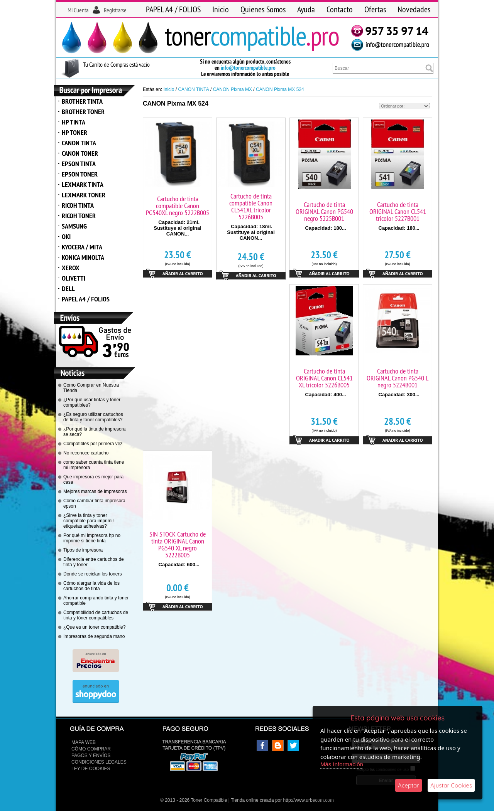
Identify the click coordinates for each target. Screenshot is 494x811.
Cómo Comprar (91, 749)
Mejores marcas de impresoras (95, 491)
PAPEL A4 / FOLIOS (173, 9)
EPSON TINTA (79, 163)
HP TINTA (73, 122)
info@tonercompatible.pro (248, 67)
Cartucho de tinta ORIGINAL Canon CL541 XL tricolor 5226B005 (324, 378)
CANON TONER (80, 153)
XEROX (71, 267)
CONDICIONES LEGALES (99, 762)
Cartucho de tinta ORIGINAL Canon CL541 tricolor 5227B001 (397, 211)
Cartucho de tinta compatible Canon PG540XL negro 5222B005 (177, 205)
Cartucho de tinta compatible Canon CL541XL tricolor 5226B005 (250, 206)
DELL (68, 288)
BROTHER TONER (83, 111)
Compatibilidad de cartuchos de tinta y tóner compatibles (95, 615)
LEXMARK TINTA (82, 184)
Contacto (340, 9)
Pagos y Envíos (90, 755)
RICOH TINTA (78, 205)
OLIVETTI (73, 278)
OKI (66, 236)
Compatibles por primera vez (92, 443)
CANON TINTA (79, 142)
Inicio (220, 9)
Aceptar (408, 785)
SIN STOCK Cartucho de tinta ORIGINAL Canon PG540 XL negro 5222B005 (177, 544)
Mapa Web (83, 742)
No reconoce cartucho (85, 453)
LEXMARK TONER (83, 194)
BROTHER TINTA (82, 101)
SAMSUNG (74, 226)
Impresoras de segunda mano (94, 636)
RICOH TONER (79, 215)
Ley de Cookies (90, 768)
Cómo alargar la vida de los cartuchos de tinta (91, 585)
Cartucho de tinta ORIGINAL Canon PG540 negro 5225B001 (324, 211)
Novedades (414, 9)
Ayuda (306, 9)
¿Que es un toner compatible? (94, 627)
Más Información (341, 764)
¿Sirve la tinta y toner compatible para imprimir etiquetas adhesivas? (88, 521)
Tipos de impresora (83, 550)
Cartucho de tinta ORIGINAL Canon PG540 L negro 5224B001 (397, 378)
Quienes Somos (263, 9)
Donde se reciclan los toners (92, 574)
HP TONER (74, 132)
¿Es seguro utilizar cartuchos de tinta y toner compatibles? (93, 417)
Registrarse (115, 10)
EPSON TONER (80, 174)
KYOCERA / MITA (82, 246)
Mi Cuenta (78, 10)
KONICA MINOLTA (83, 257)
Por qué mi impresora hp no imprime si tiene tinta (91, 538)
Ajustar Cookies (451, 785)
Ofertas (375, 9)
